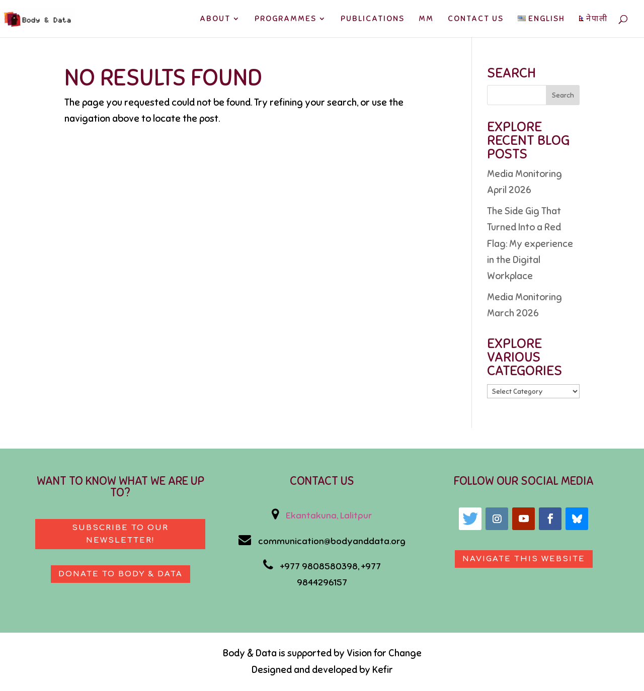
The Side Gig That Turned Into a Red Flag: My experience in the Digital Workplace (530, 243)
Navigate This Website (523, 559)
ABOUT (215, 19)
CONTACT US (476, 19)
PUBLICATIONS (373, 19)
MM (426, 19)
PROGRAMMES (285, 19)
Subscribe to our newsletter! (120, 534)
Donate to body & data (120, 574)
